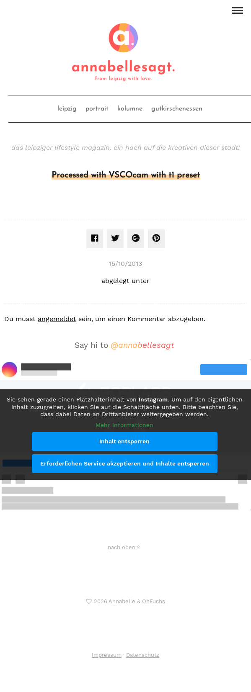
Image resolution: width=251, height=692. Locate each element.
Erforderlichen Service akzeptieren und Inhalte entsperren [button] (124, 463)
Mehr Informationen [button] (124, 425)
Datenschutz (142, 655)
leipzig (67, 108)
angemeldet (57, 319)
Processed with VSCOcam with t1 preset (126, 175)
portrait (97, 108)
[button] (237, 9)
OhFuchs (153, 601)
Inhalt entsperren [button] (124, 441)
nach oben (124, 547)
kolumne (129, 108)
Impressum (107, 655)
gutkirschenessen (176, 108)
